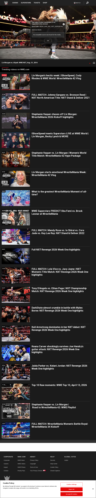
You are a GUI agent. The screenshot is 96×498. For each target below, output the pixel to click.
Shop (45, 3)
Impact (6, 467)
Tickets (37, 3)
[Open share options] (94, 63)
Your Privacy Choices (36, 470)
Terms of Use (34, 467)
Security (52, 460)
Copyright (33, 463)
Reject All (71, 489)
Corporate (7, 460)
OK (48, 40)
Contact (6, 470)
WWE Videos (21, 463)
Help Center (53, 463)
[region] (48, 489)
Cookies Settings (71, 484)
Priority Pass (21, 470)
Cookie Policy (54, 467)
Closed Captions (55, 470)
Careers (6, 463)
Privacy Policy (34, 460)
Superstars (26, 3)
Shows (15, 3)
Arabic (66, 460)
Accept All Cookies (71, 494)
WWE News (21, 460)
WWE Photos (21, 467)
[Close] (93, 489)
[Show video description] (90, 63)
